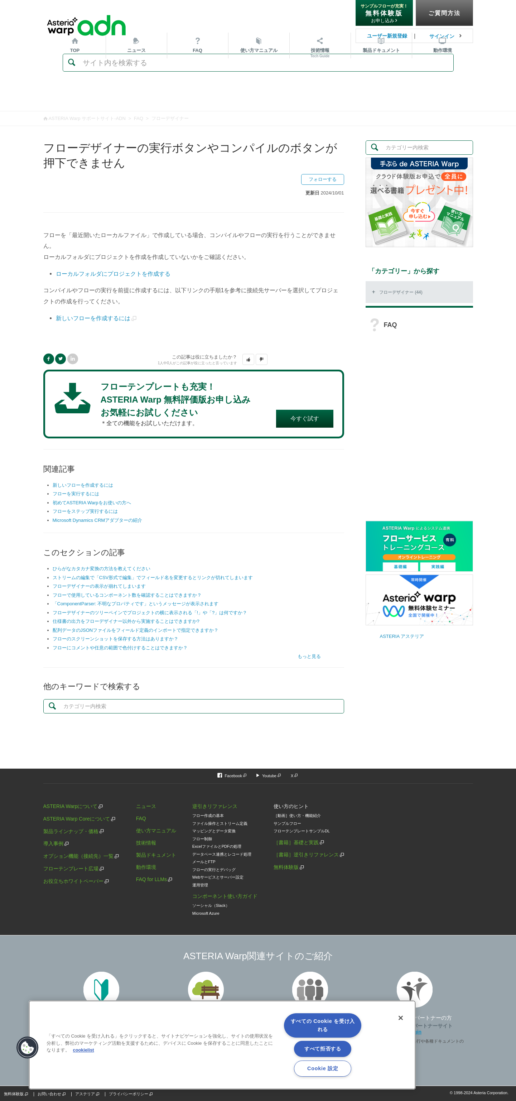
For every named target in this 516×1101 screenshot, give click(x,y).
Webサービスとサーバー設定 (217, 877)
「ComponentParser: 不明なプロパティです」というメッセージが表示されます (136, 603)
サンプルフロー (287, 823)
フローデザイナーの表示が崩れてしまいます (99, 586)
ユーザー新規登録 (387, 36)
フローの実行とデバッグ (214, 869)
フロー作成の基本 (208, 815)
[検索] (258, 63)
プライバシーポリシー (128, 1094)
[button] (248, 359)
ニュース (136, 99)
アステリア (85, 1094)
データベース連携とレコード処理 (221, 854)
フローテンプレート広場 (70, 868)
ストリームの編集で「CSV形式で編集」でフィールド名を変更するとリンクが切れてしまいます (153, 577)
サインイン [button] (441, 36)
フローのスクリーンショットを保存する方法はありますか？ (115, 638)
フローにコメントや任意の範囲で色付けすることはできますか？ (120, 647)
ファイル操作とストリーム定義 (219, 823)
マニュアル (259, 99)
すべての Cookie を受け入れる (323, 1025)
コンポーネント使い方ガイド (224, 896)
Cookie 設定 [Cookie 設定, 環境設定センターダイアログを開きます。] (322, 1068)
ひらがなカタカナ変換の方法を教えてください (101, 568)
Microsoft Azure (206, 913)
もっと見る (309, 656)
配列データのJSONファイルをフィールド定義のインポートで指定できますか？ (136, 630)
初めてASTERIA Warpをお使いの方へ (92, 502)
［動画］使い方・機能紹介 (297, 815)
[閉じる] (401, 1018)
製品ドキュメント (156, 855)
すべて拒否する (322, 1049)
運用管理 (200, 885)
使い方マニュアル (156, 830)
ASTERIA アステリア (402, 636)
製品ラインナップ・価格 (70, 831)
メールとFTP (204, 862)
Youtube (269, 776)
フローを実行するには (76, 493)
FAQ (197, 99)
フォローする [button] (323, 179)
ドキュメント (381, 99)
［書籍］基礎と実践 (296, 842)
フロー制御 (202, 839)
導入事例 (53, 843)
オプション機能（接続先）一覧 (78, 856)
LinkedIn (72, 359)
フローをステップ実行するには (85, 511)
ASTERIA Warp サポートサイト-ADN (86, 118)
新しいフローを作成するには (93, 318)
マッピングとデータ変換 (214, 831)
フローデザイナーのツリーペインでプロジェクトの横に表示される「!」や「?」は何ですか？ (150, 612)
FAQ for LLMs (151, 879)
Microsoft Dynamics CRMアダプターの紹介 (98, 520)
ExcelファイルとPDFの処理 (216, 846)
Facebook (48, 359)
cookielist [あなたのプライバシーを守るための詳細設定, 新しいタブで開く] (83, 1050)
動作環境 (442, 99)
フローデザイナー (170, 118)
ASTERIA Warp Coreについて (76, 819)
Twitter (60, 359)
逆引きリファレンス (214, 806)
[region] (222, 1045)
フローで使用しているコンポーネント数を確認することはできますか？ (127, 595)
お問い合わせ (49, 1094)
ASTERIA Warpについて (70, 806)
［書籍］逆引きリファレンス (306, 854)
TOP (75, 99)
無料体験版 (286, 867)
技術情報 (320, 102)
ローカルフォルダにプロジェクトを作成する (113, 273)
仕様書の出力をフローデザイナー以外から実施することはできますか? (126, 621)
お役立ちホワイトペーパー (73, 881)
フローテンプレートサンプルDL (302, 831)
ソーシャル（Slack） (211, 905)
